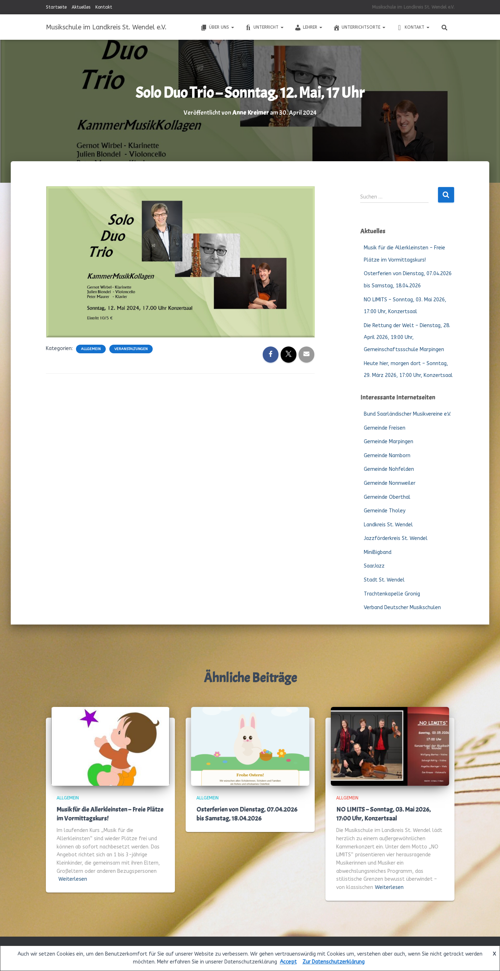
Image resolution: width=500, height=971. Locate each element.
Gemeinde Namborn (387, 455)
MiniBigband (377, 552)
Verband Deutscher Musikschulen (402, 607)
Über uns (217, 27)
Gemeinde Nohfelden (389, 469)
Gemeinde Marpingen (388, 441)
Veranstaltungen (131, 348)
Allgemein (91, 348)
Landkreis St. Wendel (388, 524)
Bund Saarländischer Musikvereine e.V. (407, 414)
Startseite (56, 7)
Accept (288, 962)
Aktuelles (81, 7)
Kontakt (103, 7)
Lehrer (308, 27)
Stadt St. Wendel (384, 580)
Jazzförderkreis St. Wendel (396, 538)
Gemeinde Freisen (384, 428)
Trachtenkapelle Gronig (392, 593)
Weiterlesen (72, 879)
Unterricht (264, 27)
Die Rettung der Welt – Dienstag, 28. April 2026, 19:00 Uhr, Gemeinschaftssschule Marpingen (407, 337)
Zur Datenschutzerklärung (334, 962)
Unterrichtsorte (359, 27)
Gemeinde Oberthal (387, 497)
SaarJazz (374, 566)
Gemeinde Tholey (384, 510)
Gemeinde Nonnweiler (389, 483)
